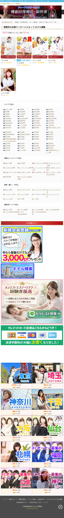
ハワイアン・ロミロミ (54, 189)
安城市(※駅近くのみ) (54, 127)
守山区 (6, 118)
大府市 (50, 123)
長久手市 (35, 125)
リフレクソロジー (38, 189)
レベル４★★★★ (9, 212)
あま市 (21, 127)
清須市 (35, 123)
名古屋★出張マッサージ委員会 (32, 506)
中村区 (35, 109)
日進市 (6, 120)
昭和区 (50, 111)
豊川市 (6, 150)
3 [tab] (34, 17)
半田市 (50, 139)
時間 (19, 60)
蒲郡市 (50, 148)
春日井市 (35, 118)
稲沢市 (50, 120)
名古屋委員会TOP (7, 22)
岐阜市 (35, 145)
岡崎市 (50, 136)
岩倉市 (6, 132)
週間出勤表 (22, 499)
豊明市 (6, 125)
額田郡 (50, 143)
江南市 (21, 132)
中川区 (21, 114)
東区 (5, 111)
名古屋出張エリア (21, 502)
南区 (34, 116)
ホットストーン (9, 194)
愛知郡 (21, 123)
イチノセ (35, 60)
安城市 (35, 136)
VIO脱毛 (6, 176)
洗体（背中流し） (38, 172)
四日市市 (35, 150)
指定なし (7, 109)
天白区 (35, 114)
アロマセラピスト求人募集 (54, 499)
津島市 (50, 134)
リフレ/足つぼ (8, 167)
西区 (49, 109)
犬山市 (21, 139)
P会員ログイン (32, 223)
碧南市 (21, 143)
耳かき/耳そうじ (23, 172)
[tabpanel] (32, 12)
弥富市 (21, 136)
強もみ (21, 163)
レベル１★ (22, 209)
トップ (5, 499)
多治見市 (35, 148)
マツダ (19, 63)
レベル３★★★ (52, 209)
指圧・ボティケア (38, 163)
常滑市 (35, 139)
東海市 (35, 120)
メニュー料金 (32, 499)
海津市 (6, 148)
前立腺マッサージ (9, 172)
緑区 (20, 116)
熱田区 (35, 111)
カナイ (50, 60)
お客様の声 (41, 499)
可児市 (21, 148)
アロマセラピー (23, 189)
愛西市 (35, 127)
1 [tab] (29, 17)
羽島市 (6, 145)
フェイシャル (23, 194)
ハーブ (35, 199)
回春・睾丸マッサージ (54, 167)
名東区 (50, 116)
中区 (20, 109)
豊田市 (6, 136)
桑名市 (21, 145)
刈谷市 (6, 127)
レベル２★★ (37, 209)
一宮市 (50, 125)
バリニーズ (7, 199)
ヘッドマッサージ (24, 167)
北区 (5, 114)
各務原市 (50, 145)
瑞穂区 (50, 114)
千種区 (21, 111)
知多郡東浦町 (8, 134)
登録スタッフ (13, 499)
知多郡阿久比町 (23, 134)
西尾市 (35, 143)
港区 (5, 116)
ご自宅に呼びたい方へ (35, 502)
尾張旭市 (7, 123)
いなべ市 (21, 150)
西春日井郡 (51, 118)
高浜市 (6, 143)
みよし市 (21, 125)
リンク (46, 502)
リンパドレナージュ (53, 194)
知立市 (35, 134)
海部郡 (21, 120)
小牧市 (35, 132)
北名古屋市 (22, 118)
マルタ (3, 60)
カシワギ (3, 93)
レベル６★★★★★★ (39, 212)
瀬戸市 (50, 132)
